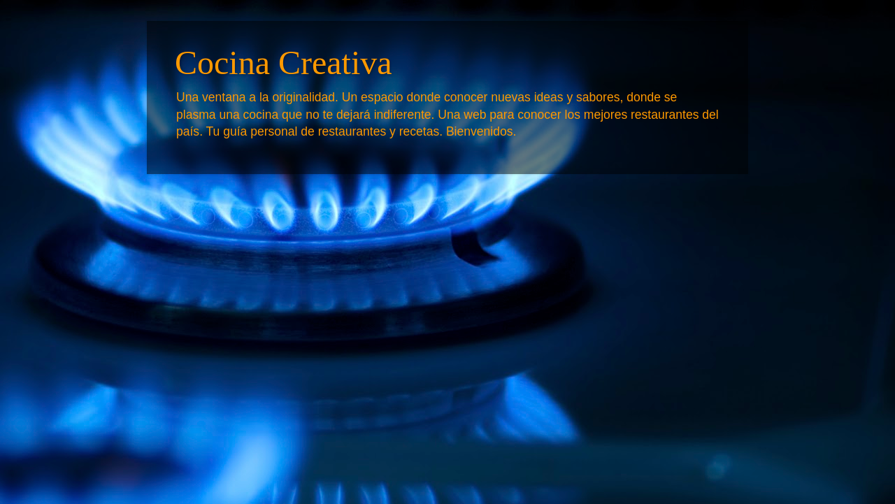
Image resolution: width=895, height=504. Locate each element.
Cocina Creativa (283, 62)
